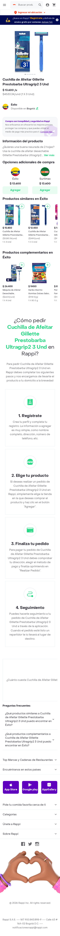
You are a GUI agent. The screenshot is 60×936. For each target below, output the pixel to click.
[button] (30, 12)
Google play (30, 787)
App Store (10, 787)
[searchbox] (26, 5)
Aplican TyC (47, 22)
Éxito (14, 104)
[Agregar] (21, 206)
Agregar (15, 190)
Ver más (49, 155)
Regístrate (36, 18)
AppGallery (49, 787)
